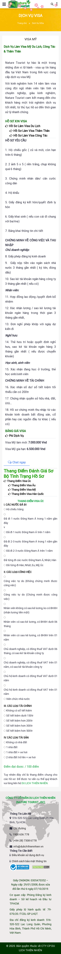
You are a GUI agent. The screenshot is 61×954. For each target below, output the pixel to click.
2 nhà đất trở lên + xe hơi (21, 757)
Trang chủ (22, 23)
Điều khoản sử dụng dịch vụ (28, 855)
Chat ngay (17, 462)
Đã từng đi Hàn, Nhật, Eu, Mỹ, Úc (24, 565)
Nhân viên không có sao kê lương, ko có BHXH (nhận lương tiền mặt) (30, 610)
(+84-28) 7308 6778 (25, 840)
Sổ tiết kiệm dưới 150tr (19, 715)
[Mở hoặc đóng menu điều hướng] (4, 4)
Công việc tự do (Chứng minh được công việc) (30, 597)
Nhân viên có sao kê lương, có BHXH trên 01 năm (30, 637)
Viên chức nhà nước (18, 699)
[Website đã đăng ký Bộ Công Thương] (20, 867)
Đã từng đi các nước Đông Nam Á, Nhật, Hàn (30, 560)
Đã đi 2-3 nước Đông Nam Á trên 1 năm (29, 550)
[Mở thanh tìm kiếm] (52, 4)
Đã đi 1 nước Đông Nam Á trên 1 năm (28, 532)
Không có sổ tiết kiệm (19, 710)
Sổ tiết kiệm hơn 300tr (19, 725)
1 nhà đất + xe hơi (16, 752)
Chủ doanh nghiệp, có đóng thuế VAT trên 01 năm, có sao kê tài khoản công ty (30, 664)
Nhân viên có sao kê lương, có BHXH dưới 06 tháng (30, 624)
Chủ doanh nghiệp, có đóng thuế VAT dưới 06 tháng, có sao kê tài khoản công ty (30, 651)
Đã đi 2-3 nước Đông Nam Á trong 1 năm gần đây (30, 544)
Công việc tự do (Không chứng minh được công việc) (30, 583)
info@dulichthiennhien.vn (28, 846)
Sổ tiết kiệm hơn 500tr (19, 730)
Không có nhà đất (16, 742)
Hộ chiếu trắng (14, 509)
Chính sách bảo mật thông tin (29, 861)
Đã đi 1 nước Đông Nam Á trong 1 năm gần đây (30, 521)
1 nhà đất (11, 747)
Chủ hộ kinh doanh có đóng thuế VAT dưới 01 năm (30, 678)
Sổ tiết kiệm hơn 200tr (19, 720)
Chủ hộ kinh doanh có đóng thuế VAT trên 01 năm (30, 692)
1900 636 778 (21, 834)
